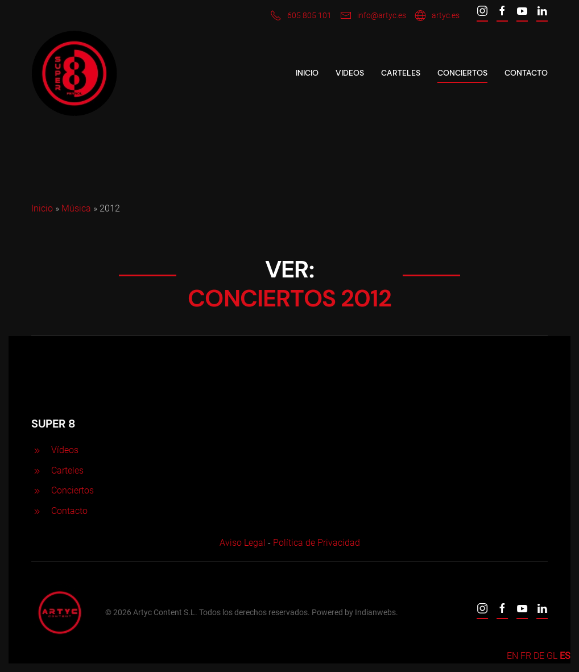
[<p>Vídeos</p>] (36, 450)
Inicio (307, 73)
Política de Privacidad (314, 542)
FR (525, 655)
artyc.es (437, 15)
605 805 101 (301, 15)
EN (512, 655)
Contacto (526, 73)
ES (565, 655)
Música (76, 208)
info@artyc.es (373, 15)
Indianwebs (374, 612)
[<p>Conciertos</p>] (36, 490)
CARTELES (400, 73)
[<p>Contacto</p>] (36, 510)
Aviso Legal (241, 542)
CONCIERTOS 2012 (289, 298)
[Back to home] (74, 73)
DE (538, 655)
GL (552, 655)
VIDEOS (350, 73)
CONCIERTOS (462, 73)
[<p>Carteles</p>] (36, 470)
